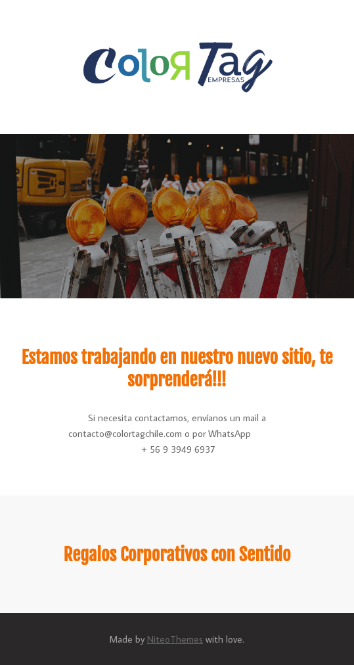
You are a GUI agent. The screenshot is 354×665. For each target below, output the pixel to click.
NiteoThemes (175, 639)
